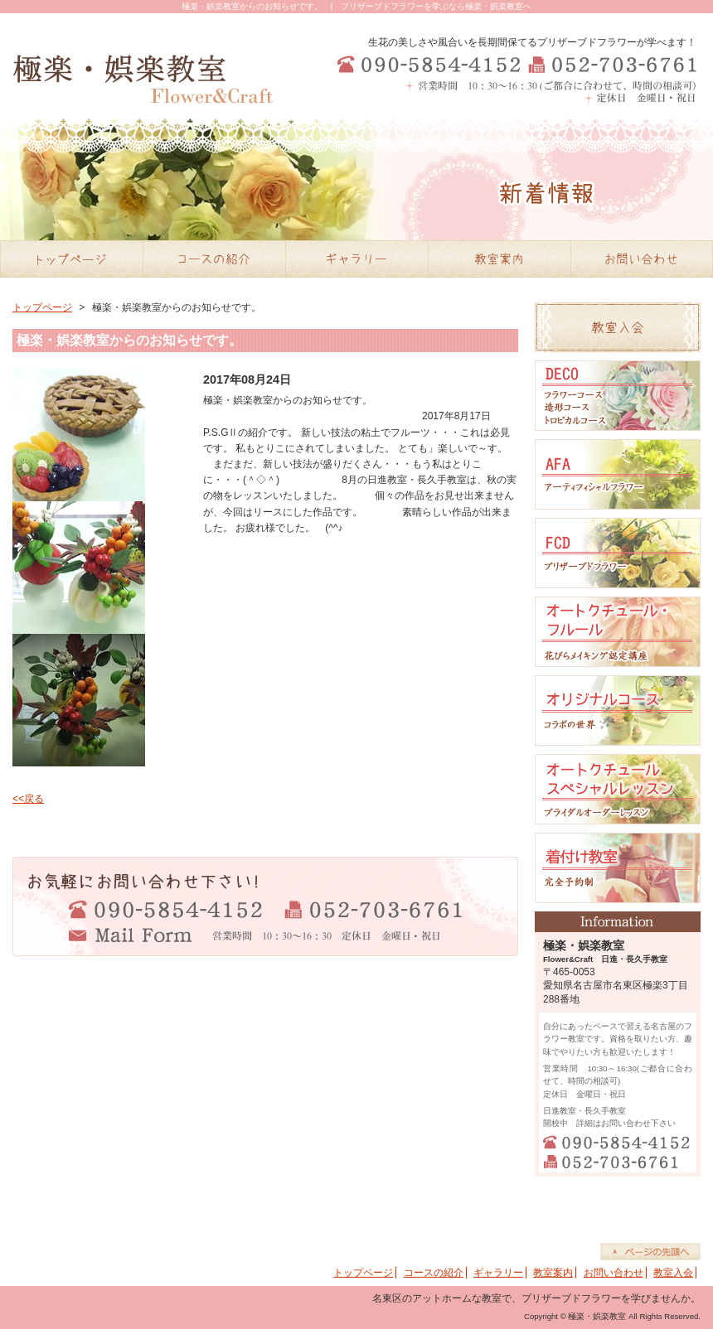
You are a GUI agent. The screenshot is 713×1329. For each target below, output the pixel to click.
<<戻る (28, 799)
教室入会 (673, 1272)
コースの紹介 (433, 1272)
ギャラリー (498, 1272)
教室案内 (553, 1272)
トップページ (42, 307)
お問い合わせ (613, 1272)
